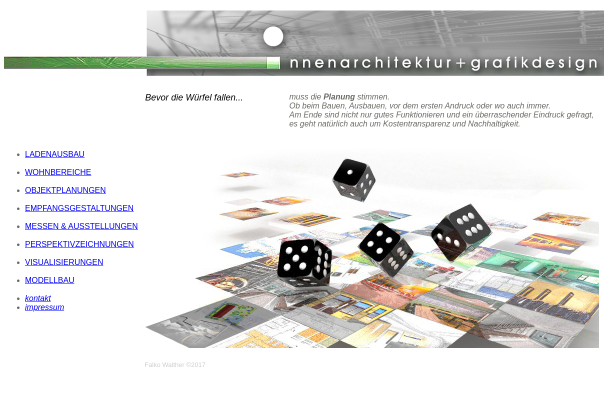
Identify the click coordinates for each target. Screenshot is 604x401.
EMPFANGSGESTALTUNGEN (79, 208)
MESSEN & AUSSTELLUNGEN (81, 226)
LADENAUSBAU (54, 154)
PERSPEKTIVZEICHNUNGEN (79, 244)
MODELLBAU (49, 280)
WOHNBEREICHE (58, 172)
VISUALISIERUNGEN (64, 262)
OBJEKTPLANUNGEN (65, 190)
